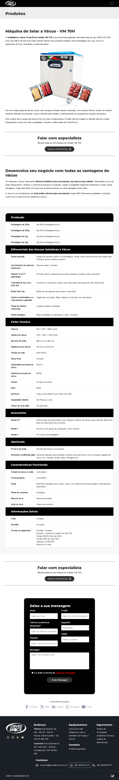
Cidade (64, 634)
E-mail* (64, 610)
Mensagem (35, 650)
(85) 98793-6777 (80, 765)
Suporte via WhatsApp (59, 149)
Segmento (65, 622)
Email (86, 707)
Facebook (32, 707)
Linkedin (58, 707)
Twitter (45, 706)
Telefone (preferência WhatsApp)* (39, 624)
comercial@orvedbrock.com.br (51, 765)
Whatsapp (72, 707)
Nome (32, 610)
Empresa (34, 638)
